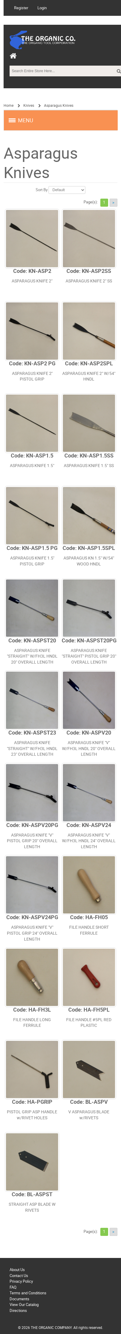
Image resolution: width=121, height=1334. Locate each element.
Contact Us (19, 1275)
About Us (17, 1269)
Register (21, 8)
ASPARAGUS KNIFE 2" (32, 281)
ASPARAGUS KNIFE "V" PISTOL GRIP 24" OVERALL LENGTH (32, 933)
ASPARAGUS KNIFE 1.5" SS (89, 465)
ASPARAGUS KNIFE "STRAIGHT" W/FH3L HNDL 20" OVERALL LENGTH (32, 656)
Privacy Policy (21, 1281)
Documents (19, 1299)
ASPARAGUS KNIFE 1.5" (32, 465)
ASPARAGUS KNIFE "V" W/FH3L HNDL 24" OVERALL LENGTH (89, 841)
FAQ (13, 1287)
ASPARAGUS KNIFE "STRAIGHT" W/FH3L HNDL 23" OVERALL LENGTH (32, 748)
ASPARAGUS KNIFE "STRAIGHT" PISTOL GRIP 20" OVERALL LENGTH (89, 656)
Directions (18, 1310)
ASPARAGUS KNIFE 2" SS (89, 281)
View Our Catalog (24, 1304)
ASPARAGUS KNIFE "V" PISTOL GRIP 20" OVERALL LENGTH (32, 841)
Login (42, 8)
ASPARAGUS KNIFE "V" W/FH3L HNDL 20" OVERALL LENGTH (89, 748)
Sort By (42, 190)
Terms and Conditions (28, 1293)
